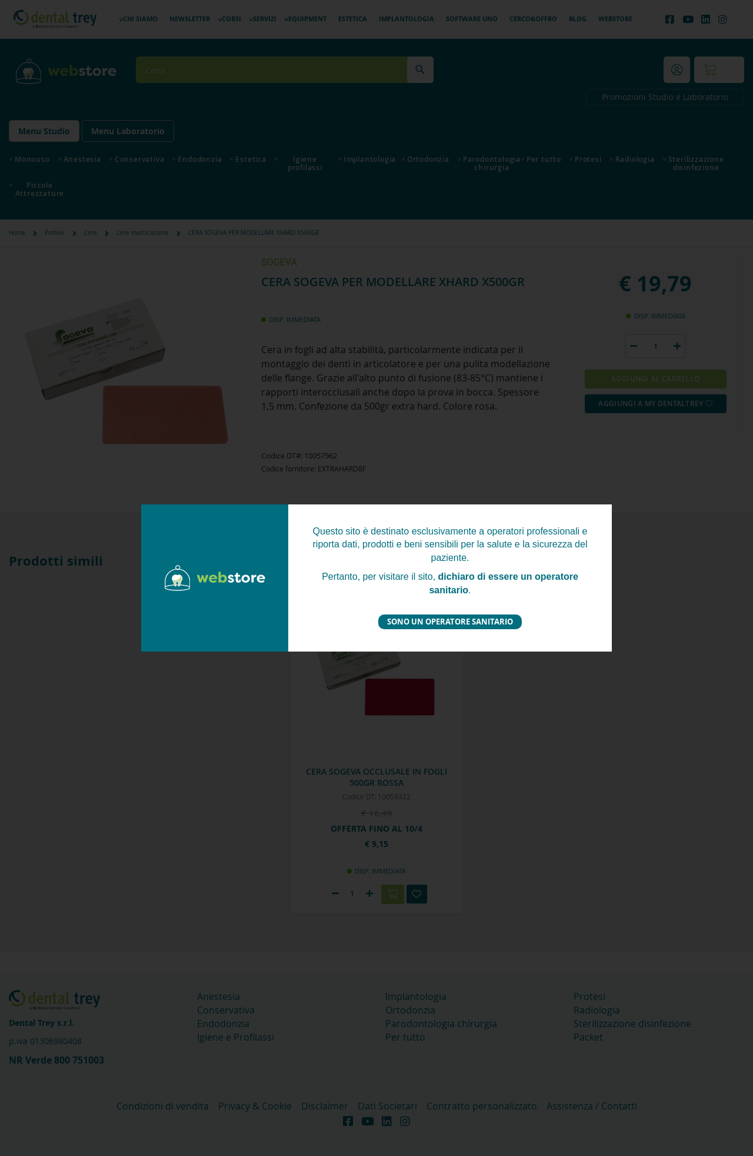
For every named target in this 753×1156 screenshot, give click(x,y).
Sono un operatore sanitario (450, 621)
